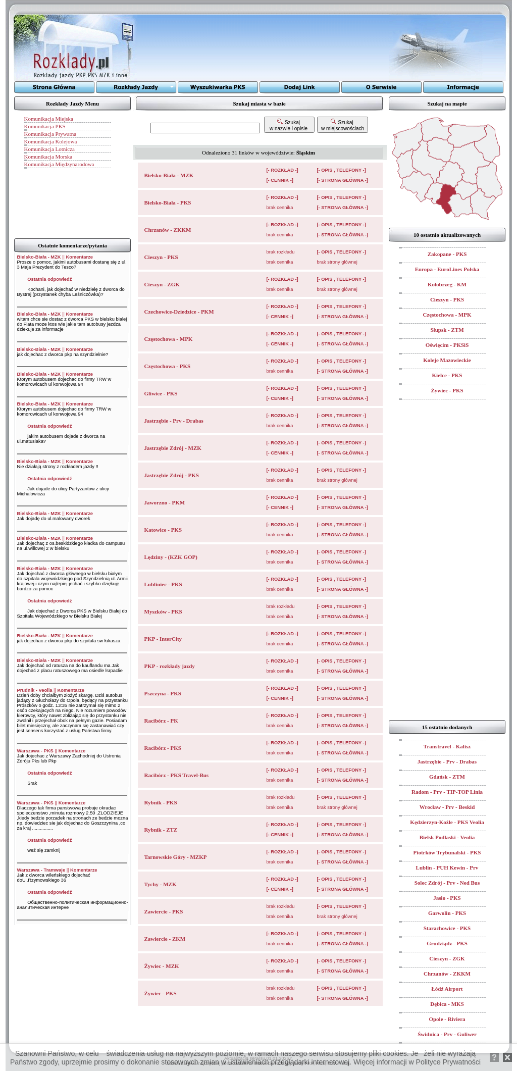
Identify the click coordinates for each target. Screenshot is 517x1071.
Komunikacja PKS (45, 126)
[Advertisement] (263, 48)
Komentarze (79, 257)
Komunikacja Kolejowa (50, 141)
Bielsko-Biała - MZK (39, 257)
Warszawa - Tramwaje (41, 870)
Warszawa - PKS (35, 750)
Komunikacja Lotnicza (49, 149)
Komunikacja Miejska (48, 119)
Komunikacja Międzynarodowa (59, 164)
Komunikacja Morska (48, 157)
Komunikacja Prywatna (50, 134)
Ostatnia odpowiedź (49, 279)
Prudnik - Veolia (35, 690)
